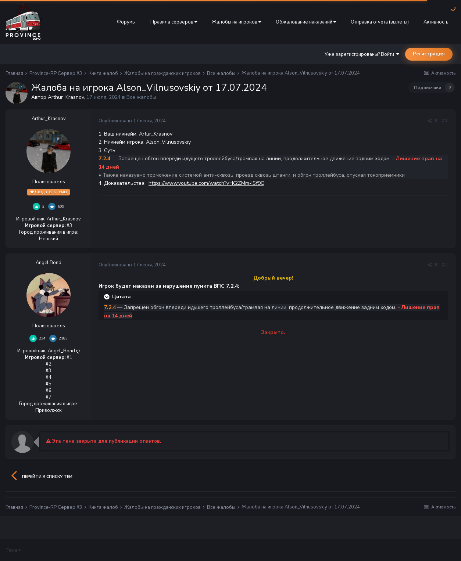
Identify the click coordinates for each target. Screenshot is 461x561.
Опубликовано (132, 121)
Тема (13, 550)
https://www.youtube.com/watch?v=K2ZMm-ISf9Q (207, 183)
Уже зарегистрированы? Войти (362, 54)
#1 (445, 121)
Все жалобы (141, 97)
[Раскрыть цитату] (107, 297)
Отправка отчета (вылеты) (380, 22)
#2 (445, 265)
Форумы (126, 22)
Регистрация (429, 54)
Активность (436, 22)
